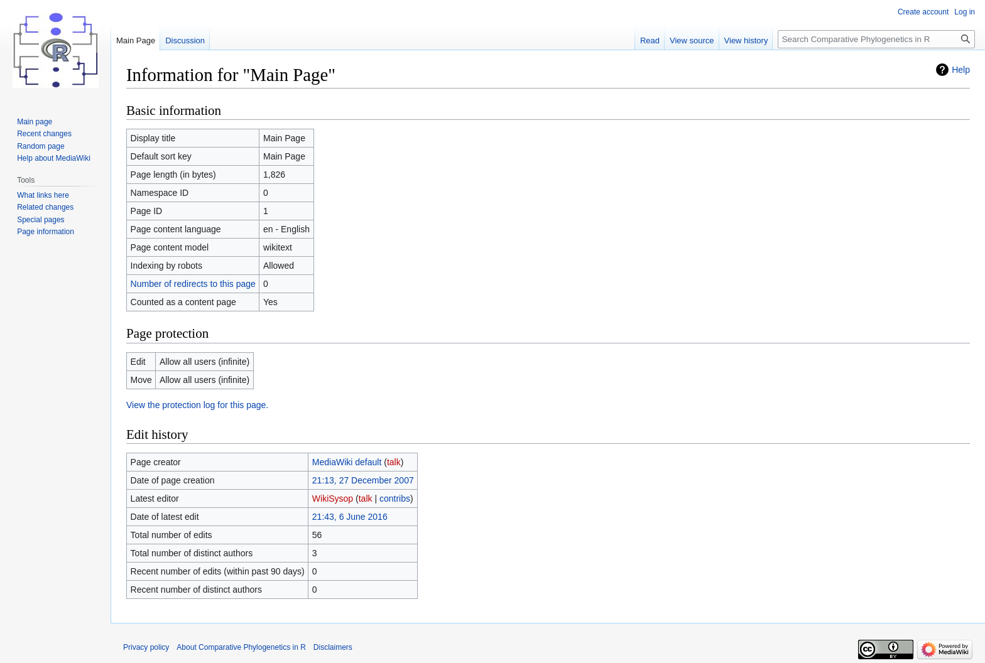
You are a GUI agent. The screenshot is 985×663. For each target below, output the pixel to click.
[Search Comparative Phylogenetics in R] (876, 39)
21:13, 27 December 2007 (363, 480)
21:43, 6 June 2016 (350, 517)
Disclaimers (332, 647)
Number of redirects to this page (193, 284)
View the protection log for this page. (197, 405)
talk (394, 462)
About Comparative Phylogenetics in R (241, 647)
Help (961, 70)
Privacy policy (146, 647)
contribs (394, 498)
